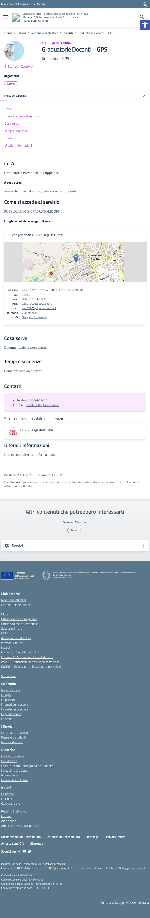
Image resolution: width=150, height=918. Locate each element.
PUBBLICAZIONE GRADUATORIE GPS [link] (32, 211)
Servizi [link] (11, 84)
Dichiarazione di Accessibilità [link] (21, 836)
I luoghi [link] (6, 695)
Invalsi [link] (5, 647)
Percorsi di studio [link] (12, 742)
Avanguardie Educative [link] (16, 638)
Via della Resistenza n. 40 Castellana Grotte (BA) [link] (39, 864)
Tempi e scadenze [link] (16, 130)
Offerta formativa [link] (12, 756)
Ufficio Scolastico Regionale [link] (19, 619)
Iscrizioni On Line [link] (12, 642)
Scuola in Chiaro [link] (11, 628)
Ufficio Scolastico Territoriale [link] (19, 623)
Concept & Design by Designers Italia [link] (124, 902)
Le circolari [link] (8, 798)
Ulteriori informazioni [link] (18, 145)
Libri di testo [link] (9, 761)
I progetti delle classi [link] (14, 770)
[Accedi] (145, 4)
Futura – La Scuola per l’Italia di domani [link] (27, 657)
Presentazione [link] (10, 690)
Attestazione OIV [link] (12, 843)
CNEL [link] (4, 633)
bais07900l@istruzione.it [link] (37, 303)
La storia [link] (6, 718)
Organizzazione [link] (11, 714)
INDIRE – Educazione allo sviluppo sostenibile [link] (31, 666)
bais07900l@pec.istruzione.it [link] (39, 308)
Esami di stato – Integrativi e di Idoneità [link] (27, 765)
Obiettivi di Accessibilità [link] (63, 836)
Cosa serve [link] (12, 123)
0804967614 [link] (30, 313)
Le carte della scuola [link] (14, 709)
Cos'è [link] (8, 108)
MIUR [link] (4, 614)
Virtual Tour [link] (8, 676)
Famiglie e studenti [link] (13, 737)
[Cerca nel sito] (142, 17)
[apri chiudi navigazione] (5, 17)
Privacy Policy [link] (115, 836)
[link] (145, 25)
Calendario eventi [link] (12, 803)
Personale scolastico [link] (14, 732)
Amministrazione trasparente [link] (20, 825)
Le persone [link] (8, 699)
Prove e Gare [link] (9, 775)
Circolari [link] (6, 816)
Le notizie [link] (7, 793)
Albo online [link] (8, 820)
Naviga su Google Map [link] (34, 317)
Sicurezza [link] (36, 843)
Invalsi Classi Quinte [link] (14, 780)
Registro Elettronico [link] (14, 811)
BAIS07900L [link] (36, 879)
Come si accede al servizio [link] (22, 116)
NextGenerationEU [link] (13, 600)
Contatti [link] (10, 138)
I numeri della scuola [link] (14, 704)
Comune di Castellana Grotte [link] (20, 652)
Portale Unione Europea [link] (16, 604)
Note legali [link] (93, 836)
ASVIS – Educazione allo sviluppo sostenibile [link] (30, 661)
